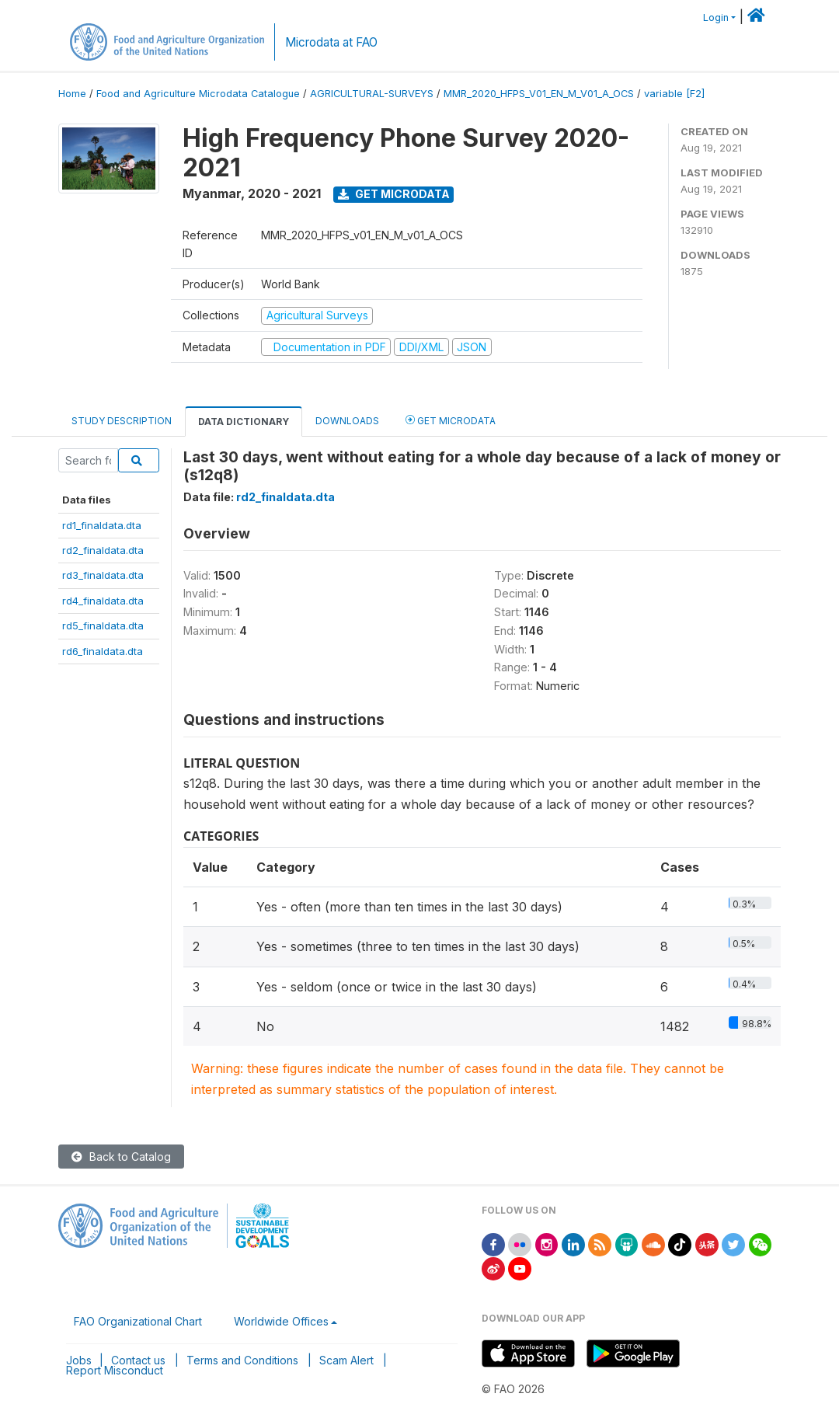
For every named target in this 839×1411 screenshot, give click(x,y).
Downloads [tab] (347, 421)
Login (716, 17)
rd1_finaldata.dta (101, 525)
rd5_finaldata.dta (103, 625)
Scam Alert (346, 1360)
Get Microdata (394, 193)
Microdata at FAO (331, 42)
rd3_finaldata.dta (103, 575)
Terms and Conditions (242, 1360)
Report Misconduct (114, 1370)
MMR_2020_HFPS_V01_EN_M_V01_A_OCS (539, 93)
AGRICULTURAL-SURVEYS (371, 93)
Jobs (79, 1360)
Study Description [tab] (121, 421)
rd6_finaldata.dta (102, 651)
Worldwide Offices (281, 1321)
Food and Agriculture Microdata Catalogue (198, 93)
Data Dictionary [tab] (243, 421)
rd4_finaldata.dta (103, 600)
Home (72, 93)
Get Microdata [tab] (451, 420)
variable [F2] (674, 93)
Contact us (138, 1360)
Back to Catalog (121, 1156)
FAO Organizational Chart (138, 1321)
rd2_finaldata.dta (103, 550)
